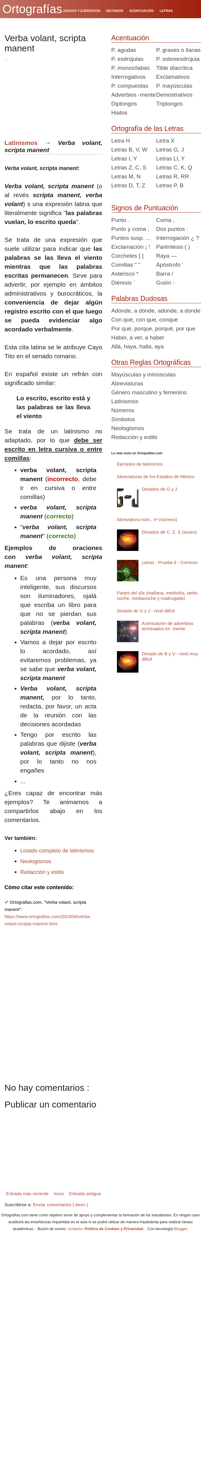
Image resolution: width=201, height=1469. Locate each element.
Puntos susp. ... (130, 238)
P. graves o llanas (178, 50)
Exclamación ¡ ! (130, 247)
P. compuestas (129, 86)
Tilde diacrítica (174, 68)
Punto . (120, 220)
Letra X (165, 141)
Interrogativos (128, 77)
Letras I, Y (124, 158)
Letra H (120, 141)
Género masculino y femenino (149, 392)
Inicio (59, 1193)
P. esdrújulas (127, 59)
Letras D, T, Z (128, 185)
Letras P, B (170, 185)
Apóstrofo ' (169, 265)
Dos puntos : (172, 229)
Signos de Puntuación (144, 208)
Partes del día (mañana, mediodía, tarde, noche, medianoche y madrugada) (158, 595)
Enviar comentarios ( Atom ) (60, 1204)
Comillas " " (125, 265)
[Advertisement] (57, 96)
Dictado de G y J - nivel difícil (146, 610)
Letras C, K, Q (174, 167)
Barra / (164, 274)
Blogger (180, 1229)
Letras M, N (126, 176)
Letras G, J (170, 149)
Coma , (165, 220)
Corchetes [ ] (127, 256)
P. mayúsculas (174, 86)
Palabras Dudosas (139, 298)
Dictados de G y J (159, 489)
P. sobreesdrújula (178, 59)
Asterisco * (124, 274)
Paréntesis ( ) (173, 247)
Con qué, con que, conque (144, 319)
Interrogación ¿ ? (177, 238)
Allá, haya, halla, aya (137, 346)
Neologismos (35, 861)
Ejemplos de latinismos (140, 464)
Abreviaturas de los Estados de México (155, 476)
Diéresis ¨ (123, 282)
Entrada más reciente (27, 1193)
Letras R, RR (172, 176)
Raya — (166, 256)
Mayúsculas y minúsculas (143, 374)
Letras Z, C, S (128, 167)
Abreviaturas (127, 383)
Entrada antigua (85, 1193)
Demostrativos (174, 95)
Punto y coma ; (130, 229)
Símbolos (123, 419)
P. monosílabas (130, 68)
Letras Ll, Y (170, 158)
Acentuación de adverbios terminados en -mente (168, 626)
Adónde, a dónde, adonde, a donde (155, 311)
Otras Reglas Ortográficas (151, 362)
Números (122, 410)
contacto (75, 1229)
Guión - (165, 282)
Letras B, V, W (129, 149)
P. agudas (123, 50)
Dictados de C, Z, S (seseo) (169, 532)
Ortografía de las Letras (147, 128)
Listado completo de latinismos (57, 851)
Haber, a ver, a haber (137, 337)
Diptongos (124, 104)
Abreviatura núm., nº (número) (147, 519)
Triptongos (169, 104)
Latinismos (21, 142)
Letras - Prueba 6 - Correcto (170, 562)
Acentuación (130, 38)
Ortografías (32, 9)
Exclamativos (173, 77)
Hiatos (119, 112)
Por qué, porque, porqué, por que (153, 328)
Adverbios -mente (133, 95)
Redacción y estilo (42, 872)
